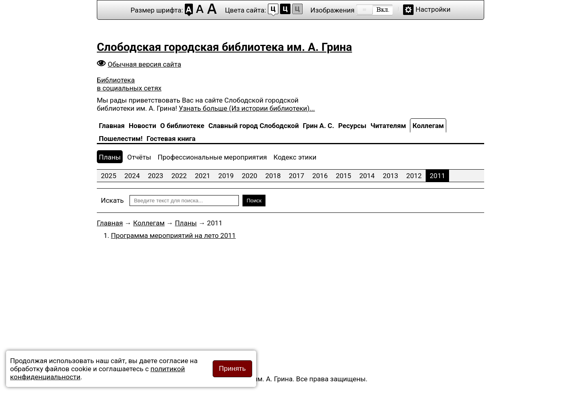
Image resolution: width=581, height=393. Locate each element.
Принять (232, 368)
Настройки (433, 9)
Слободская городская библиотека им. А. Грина (224, 47)
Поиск (254, 201)
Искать (112, 200)
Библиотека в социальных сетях (129, 84)
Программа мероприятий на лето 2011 (173, 235)
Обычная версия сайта (144, 64)
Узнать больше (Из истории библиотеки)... (247, 108)
